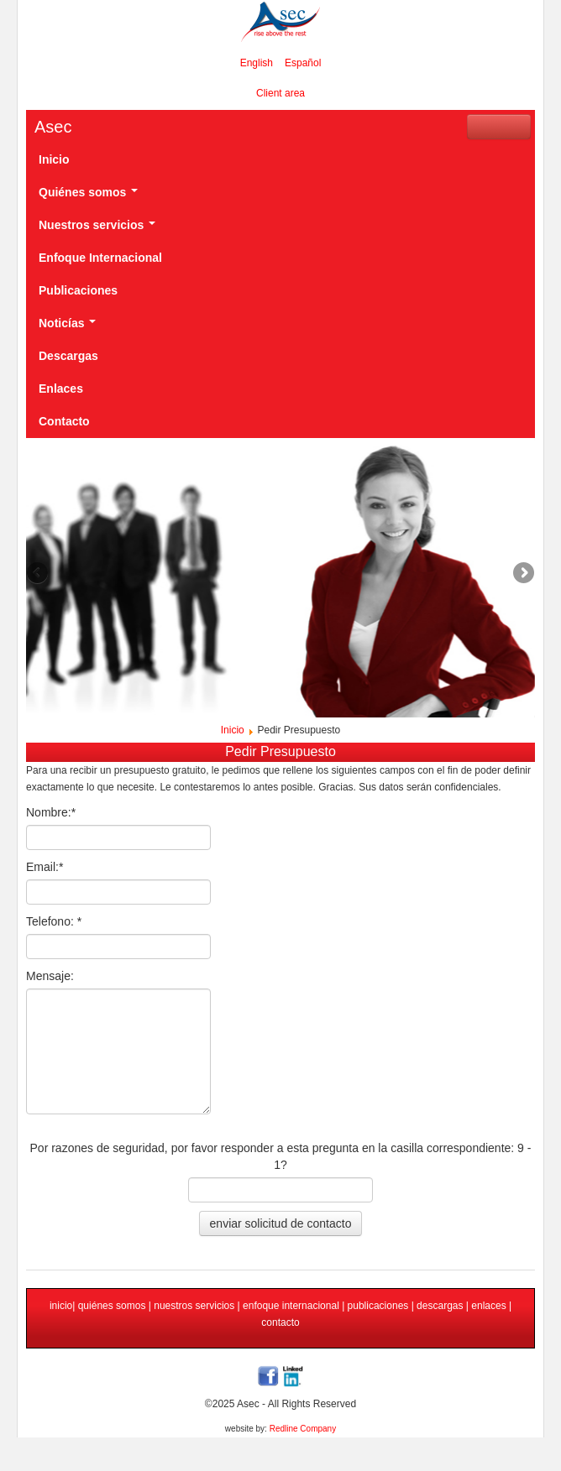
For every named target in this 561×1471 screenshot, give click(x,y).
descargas (440, 1306)
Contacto (64, 421)
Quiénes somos (88, 192)
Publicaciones (78, 290)
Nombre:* (51, 812)
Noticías (67, 323)
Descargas (68, 356)
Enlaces (61, 388)
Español (303, 63)
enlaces (488, 1306)
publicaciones (380, 1306)
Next (522, 574)
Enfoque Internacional (100, 257)
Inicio (54, 159)
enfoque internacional (289, 1306)
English (256, 63)
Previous (38, 574)
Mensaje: (50, 976)
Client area (280, 93)
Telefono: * (53, 921)
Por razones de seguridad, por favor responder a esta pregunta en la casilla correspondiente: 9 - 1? (281, 1156)
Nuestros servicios (97, 225)
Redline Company (303, 1428)
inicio (61, 1306)
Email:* (44, 867)
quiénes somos (112, 1306)
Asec (52, 126)
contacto (280, 1322)
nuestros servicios (195, 1306)
